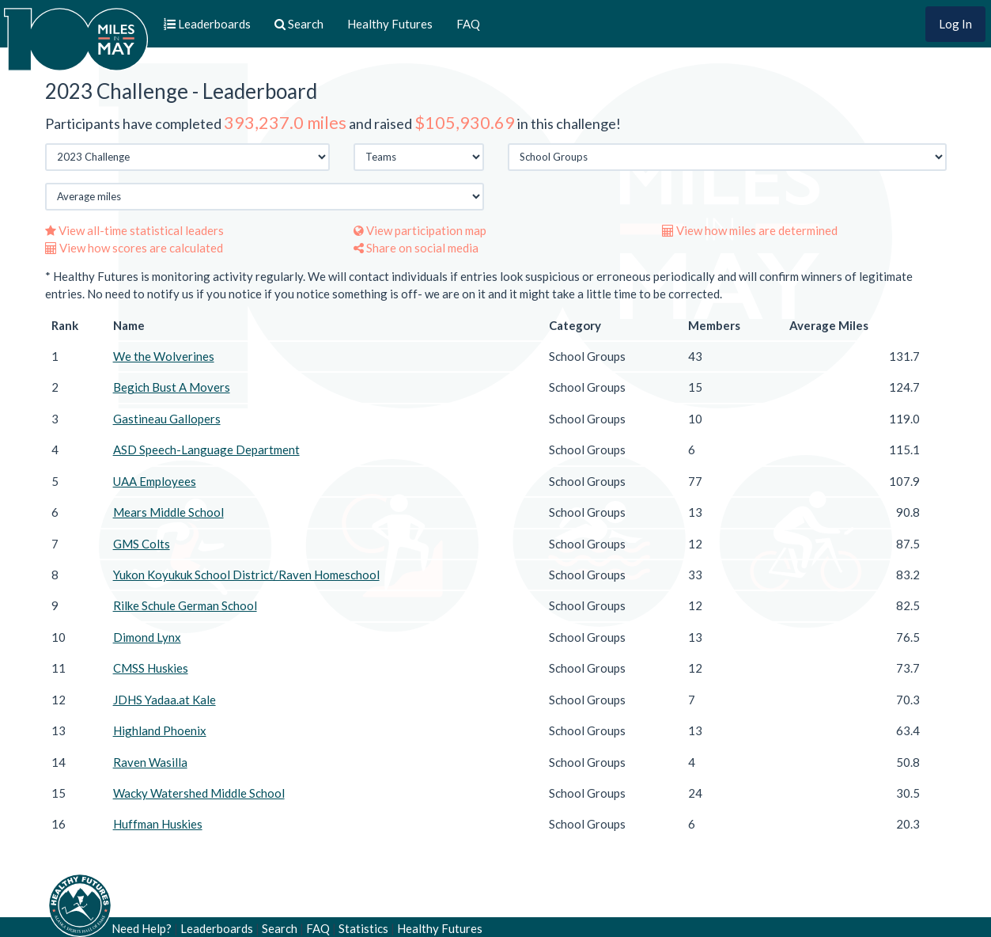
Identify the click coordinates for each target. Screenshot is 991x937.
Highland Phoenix (159, 730)
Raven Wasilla (150, 762)
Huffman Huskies (157, 824)
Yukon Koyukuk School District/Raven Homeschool (246, 574)
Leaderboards (216, 928)
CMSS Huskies (150, 668)
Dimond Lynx (147, 637)
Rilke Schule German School (185, 605)
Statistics (363, 928)
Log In (955, 24)
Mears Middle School (168, 512)
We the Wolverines (163, 356)
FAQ (468, 24)
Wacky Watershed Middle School (199, 793)
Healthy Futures (390, 24)
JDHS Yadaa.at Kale (164, 699)
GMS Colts (141, 544)
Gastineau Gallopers (167, 419)
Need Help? (142, 928)
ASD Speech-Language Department (206, 449)
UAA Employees (154, 481)
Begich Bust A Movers (171, 387)
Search (279, 928)
